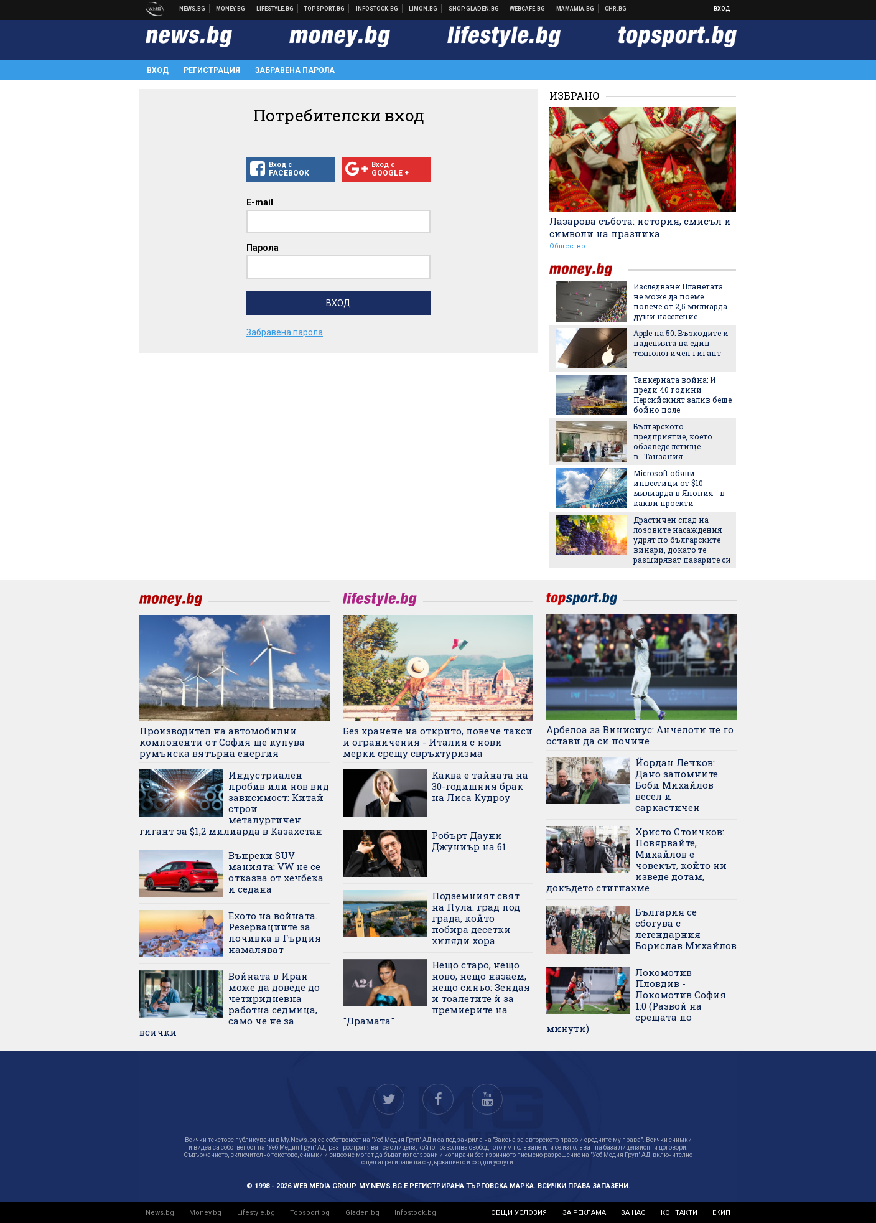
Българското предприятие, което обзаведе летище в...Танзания (672, 441)
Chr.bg (615, 8)
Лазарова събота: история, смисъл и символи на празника (640, 227)
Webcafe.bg (527, 8)
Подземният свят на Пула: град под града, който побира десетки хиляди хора (476, 918)
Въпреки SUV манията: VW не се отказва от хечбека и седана (276, 872)
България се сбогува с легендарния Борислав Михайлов (686, 928)
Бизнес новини (230, 8)
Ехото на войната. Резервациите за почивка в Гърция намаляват (274, 932)
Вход (722, 9)
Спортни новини (325, 8)
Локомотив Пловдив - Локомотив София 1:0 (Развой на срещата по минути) (636, 1000)
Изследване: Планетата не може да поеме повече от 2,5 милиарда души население (680, 301)
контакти (679, 1213)
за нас (633, 1213)
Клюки (275, 8)
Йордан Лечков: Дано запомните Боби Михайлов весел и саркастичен (676, 785)
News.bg (160, 1213)
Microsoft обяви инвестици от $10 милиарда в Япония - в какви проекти (679, 488)
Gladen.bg (362, 1213)
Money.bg (205, 1213)
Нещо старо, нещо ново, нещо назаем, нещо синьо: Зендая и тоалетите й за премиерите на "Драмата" (436, 992)
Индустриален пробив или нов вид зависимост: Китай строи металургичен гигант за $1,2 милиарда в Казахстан (234, 802)
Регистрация (212, 70)
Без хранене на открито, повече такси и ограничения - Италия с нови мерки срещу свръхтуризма (438, 741)
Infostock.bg (415, 1213)
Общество (567, 246)
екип (721, 1213)
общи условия (519, 1213)
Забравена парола (295, 70)
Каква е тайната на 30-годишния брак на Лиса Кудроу (480, 786)
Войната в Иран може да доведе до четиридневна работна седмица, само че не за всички (229, 1004)
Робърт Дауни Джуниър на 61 (469, 841)
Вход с (291, 169)
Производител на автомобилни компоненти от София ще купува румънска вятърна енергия (222, 741)
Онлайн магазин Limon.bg (423, 8)
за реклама (584, 1213)
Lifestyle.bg (256, 1213)
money (588, 269)
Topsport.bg (310, 1213)
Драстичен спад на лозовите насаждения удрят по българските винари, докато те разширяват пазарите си (682, 540)
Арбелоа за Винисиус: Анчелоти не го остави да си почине (640, 735)
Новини (192, 8)
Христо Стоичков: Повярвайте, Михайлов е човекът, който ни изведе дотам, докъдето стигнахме (636, 859)
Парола (262, 248)
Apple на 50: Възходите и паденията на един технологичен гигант (681, 343)
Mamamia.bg (575, 8)
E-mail (259, 202)
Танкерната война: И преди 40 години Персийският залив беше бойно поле (682, 395)
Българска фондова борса (377, 8)
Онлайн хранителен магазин (474, 8)
